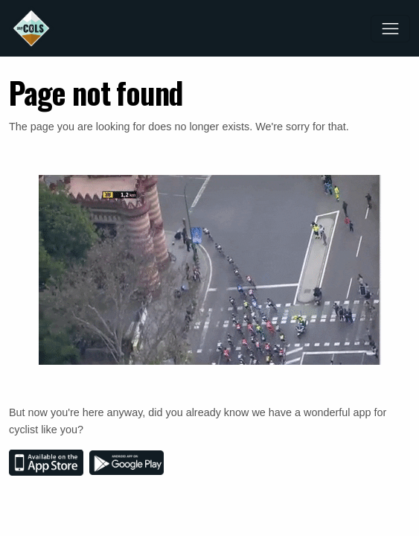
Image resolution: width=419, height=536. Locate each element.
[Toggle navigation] (390, 28)
